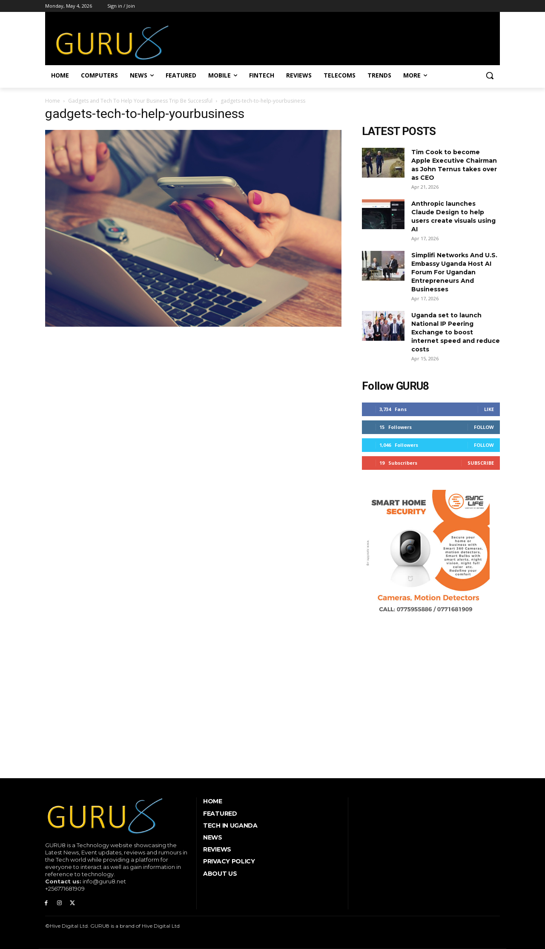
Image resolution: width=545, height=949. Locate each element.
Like (489, 409)
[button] (489, 75)
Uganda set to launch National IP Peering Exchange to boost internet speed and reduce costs (455, 332)
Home (52, 100)
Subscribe (481, 463)
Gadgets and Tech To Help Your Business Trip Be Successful (140, 100)
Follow (484, 427)
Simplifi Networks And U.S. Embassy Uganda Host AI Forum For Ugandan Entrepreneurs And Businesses (454, 272)
